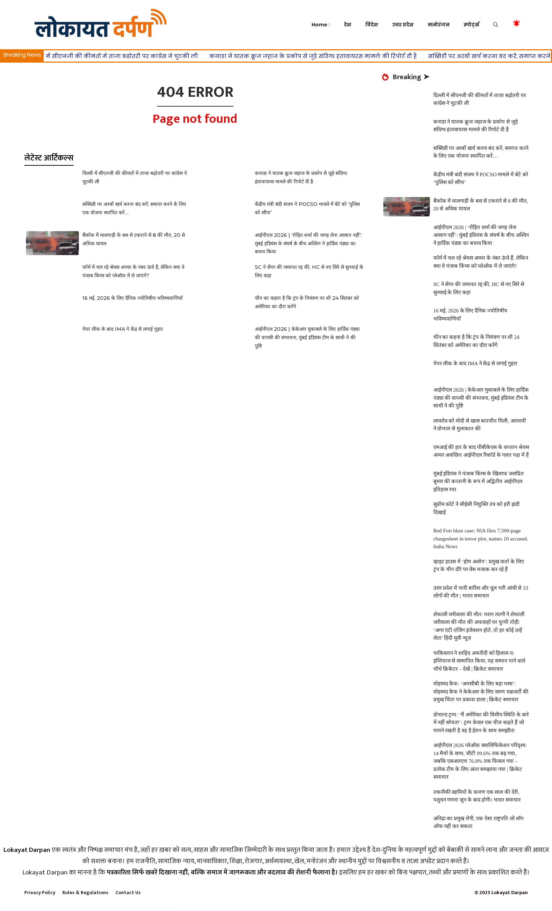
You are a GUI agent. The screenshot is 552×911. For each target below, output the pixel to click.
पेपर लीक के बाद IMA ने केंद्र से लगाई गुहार (122, 329)
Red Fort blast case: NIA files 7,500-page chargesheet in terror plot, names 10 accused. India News (480, 538)
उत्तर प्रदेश (403, 24)
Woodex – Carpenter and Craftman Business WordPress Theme (250, 909)
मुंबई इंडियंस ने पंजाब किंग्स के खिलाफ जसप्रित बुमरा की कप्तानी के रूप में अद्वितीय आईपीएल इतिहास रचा (478, 481)
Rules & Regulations (85, 892)
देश (347, 24)
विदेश (371, 24)
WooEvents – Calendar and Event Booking (340, 909)
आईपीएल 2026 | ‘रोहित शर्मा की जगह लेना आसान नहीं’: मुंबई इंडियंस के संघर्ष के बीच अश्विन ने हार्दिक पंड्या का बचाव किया (308, 243)
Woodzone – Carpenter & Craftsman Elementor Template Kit (324, 909)
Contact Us (128, 892)
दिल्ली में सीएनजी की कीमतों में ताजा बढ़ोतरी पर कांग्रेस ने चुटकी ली (120, 56)
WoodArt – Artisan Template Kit (215, 909)
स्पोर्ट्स (471, 24)
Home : (321, 24)
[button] (495, 24)
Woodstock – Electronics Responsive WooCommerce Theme (288, 909)
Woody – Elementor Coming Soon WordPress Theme (306, 909)
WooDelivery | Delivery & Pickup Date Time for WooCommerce (230, 909)
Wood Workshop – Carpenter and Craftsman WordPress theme (199, 909)
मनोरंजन (439, 24)
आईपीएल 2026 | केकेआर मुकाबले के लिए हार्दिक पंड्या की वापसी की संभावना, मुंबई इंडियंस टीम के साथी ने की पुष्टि (307, 337)
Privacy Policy (39, 892)
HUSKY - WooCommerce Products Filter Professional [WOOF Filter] (358, 909)
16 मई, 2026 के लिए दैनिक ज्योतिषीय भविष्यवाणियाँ (132, 298)
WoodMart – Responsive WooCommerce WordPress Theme (269, 909)
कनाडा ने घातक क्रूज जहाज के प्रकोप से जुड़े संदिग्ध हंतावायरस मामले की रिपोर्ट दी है (320, 56)
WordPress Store (186, 909)
